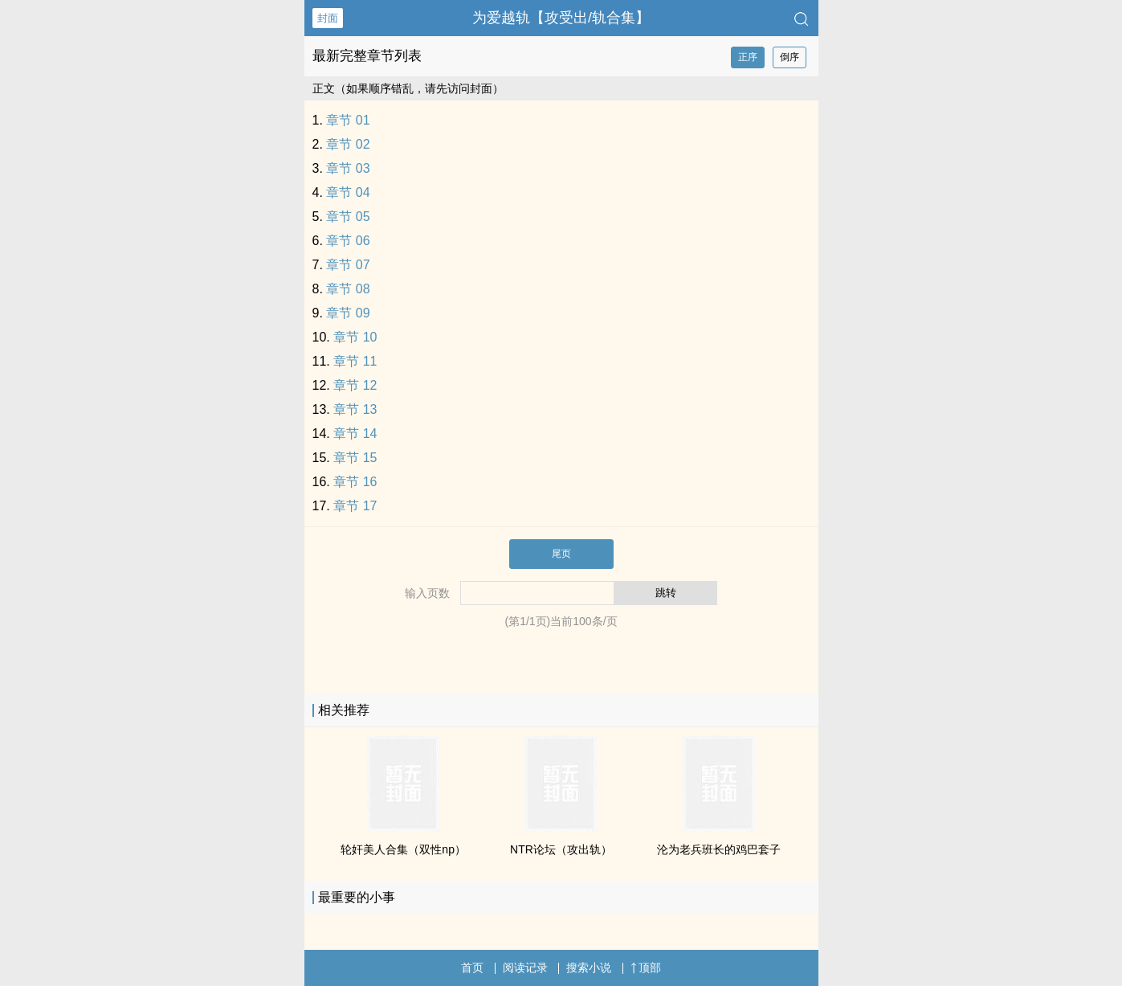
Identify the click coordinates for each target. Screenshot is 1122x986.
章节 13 (355, 409)
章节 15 (355, 457)
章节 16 (355, 482)
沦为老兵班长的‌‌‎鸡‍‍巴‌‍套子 (719, 849)
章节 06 (347, 241)
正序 (747, 57)
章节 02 (347, 144)
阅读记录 (525, 967)
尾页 (561, 553)
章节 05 (347, 216)
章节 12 (355, 385)
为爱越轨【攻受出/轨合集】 (561, 18)
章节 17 (355, 506)
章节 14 (355, 433)
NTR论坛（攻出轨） (561, 849)
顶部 (645, 967)
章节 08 (347, 289)
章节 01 (347, 120)
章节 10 (355, 337)
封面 (327, 18)
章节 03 (347, 168)
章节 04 (347, 192)
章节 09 (347, 313)
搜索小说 (588, 967)
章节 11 (355, 361)
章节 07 (347, 265)
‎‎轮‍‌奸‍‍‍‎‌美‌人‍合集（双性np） (403, 849)
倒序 (789, 57)
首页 (472, 967)
